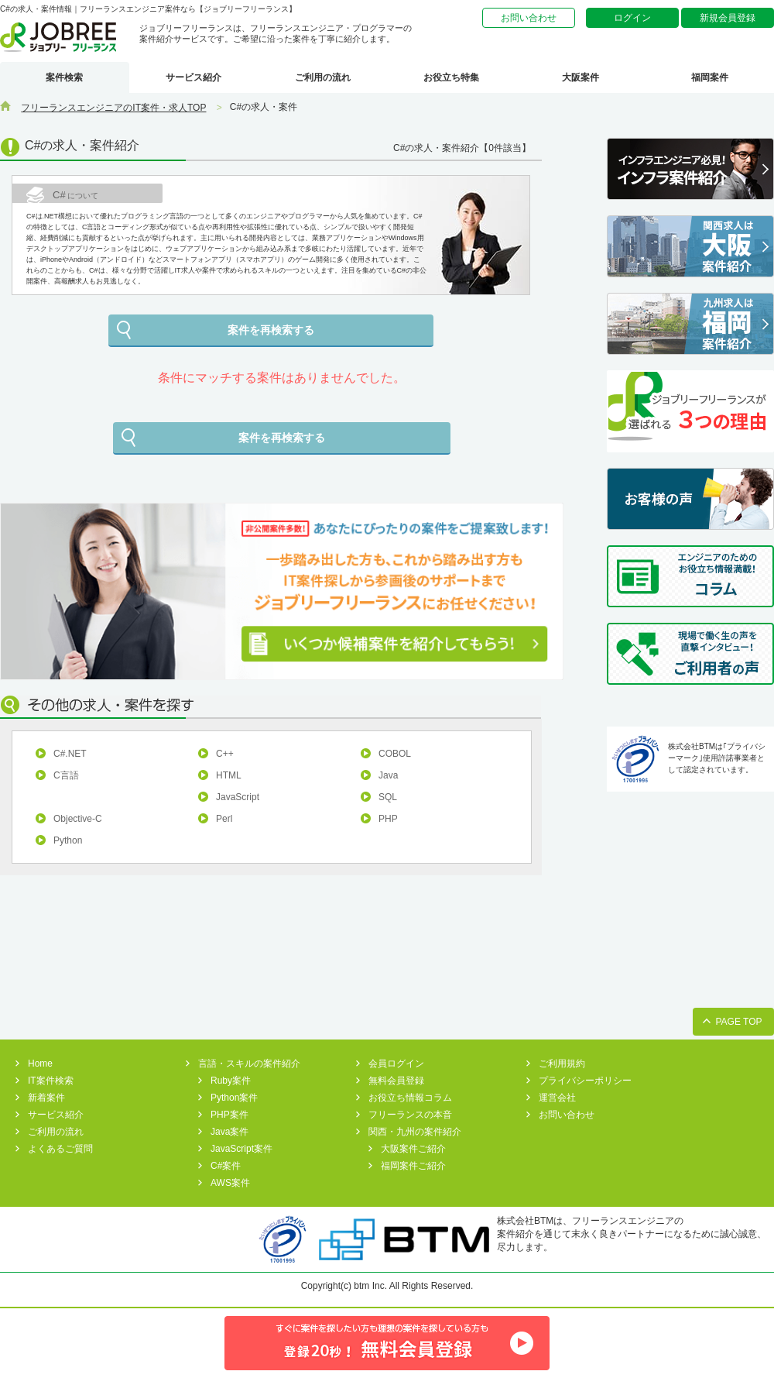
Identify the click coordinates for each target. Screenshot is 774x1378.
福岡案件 (709, 77)
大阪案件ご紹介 (413, 1148)
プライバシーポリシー (585, 1080)
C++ (225, 753)
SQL (387, 797)
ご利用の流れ (323, 77)
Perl (224, 818)
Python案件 (234, 1097)
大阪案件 (580, 77)
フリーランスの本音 (410, 1114)
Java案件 (229, 1131)
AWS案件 (230, 1182)
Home (40, 1063)
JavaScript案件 (241, 1148)
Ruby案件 (231, 1080)
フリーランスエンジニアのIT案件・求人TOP (113, 107)
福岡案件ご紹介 (413, 1165)
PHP (388, 818)
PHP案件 (229, 1114)
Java (388, 775)
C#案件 (226, 1165)
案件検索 (64, 77)
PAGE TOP (738, 1021)
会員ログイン (396, 1063)
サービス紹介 (193, 77)
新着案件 (46, 1097)
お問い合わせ (529, 17)
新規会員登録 (727, 17)
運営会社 (557, 1097)
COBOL (394, 753)
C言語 (66, 775)
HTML (228, 775)
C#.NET (70, 753)
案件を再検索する (271, 330)
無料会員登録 (396, 1080)
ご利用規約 (562, 1063)
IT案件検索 (51, 1080)
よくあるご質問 (60, 1148)
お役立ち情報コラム (410, 1097)
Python (67, 840)
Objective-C (77, 818)
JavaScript (237, 797)
